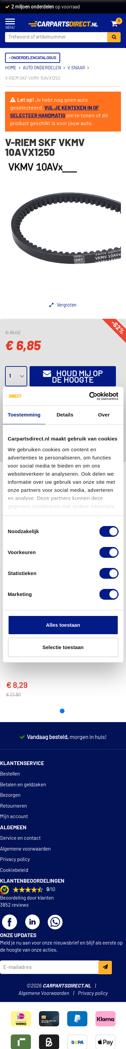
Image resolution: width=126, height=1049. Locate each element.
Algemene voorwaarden (25, 849)
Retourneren (13, 806)
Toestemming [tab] (24, 415)
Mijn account (14, 816)
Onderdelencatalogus (32, 58)
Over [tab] (104, 415)
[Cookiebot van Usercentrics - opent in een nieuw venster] (89, 396)
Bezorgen (10, 795)
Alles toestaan (63, 625)
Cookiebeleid (14, 870)
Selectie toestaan (63, 647)
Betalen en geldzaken (23, 784)
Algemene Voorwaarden (43, 993)
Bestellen (10, 774)
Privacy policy (15, 859)
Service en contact (20, 838)
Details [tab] (64, 415)
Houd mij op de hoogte (72, 376)
